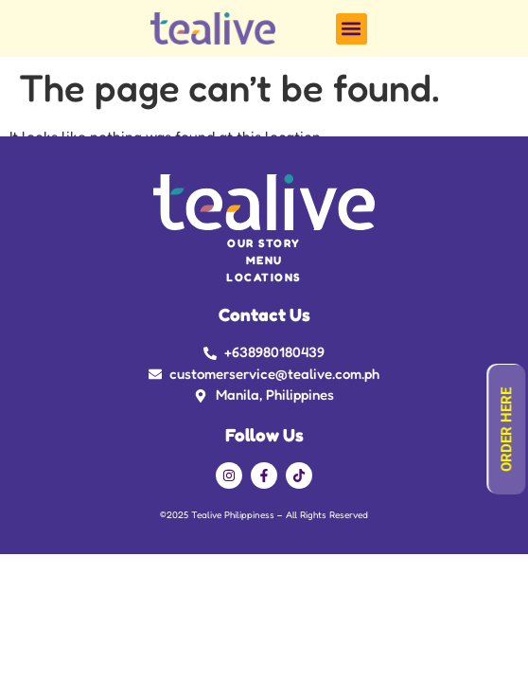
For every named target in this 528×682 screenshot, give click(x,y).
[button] (351, 29)
